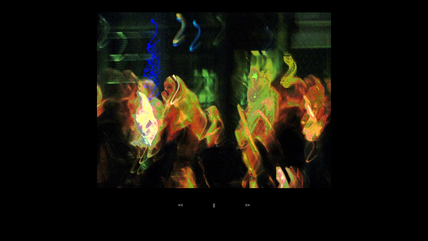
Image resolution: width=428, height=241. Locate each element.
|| (214, 205)
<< (180, 205)
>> (247, 205)
